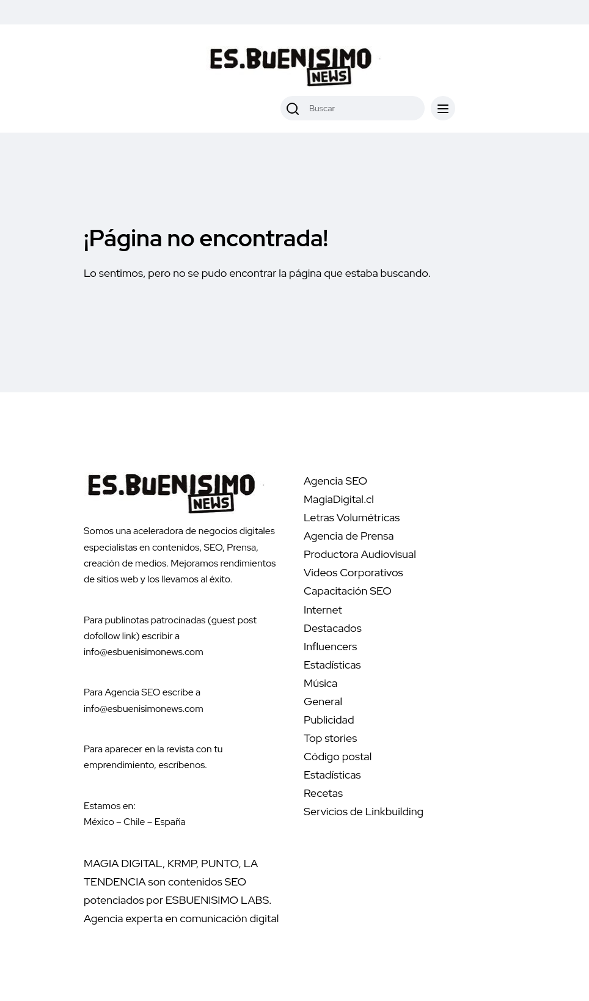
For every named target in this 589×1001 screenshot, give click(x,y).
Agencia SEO (335, 481)
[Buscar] (292, 108)
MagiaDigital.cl (339, 499)
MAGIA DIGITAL (123, 863)
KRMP (181, 863)
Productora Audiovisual (360, 554)
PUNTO (219, 863)
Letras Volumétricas (352, 517)
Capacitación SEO (348, 591)
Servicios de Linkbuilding (363, 811)
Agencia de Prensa (349, 536)
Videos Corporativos (353, 572)
